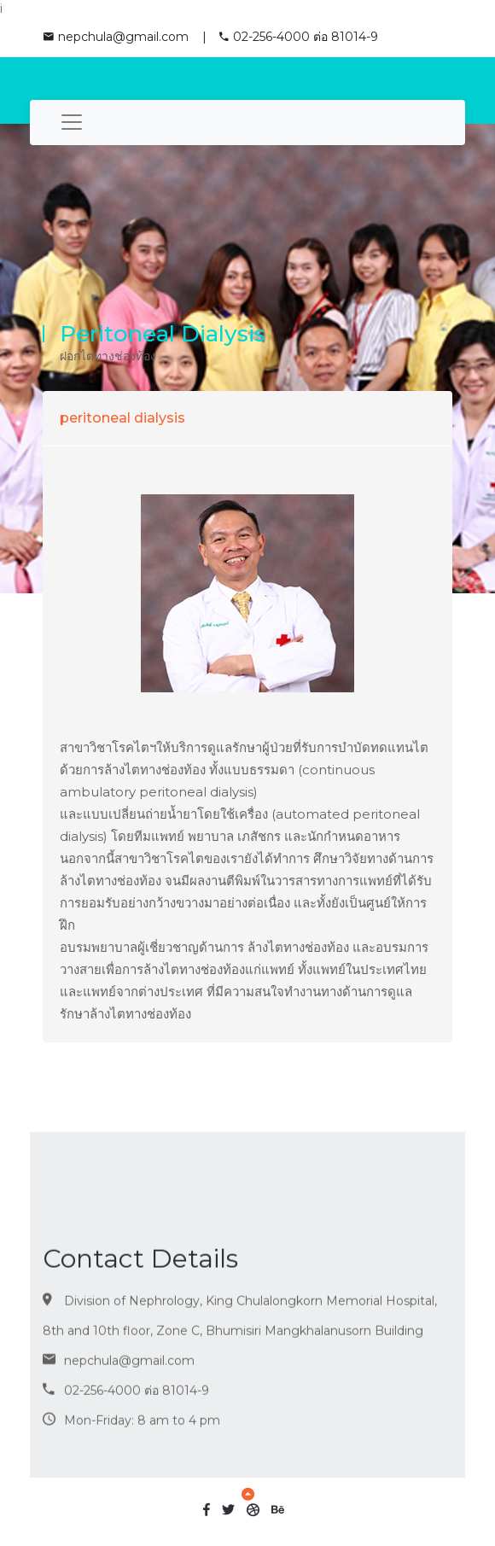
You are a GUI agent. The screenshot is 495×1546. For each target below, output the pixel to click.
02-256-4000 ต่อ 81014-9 (298, 36)
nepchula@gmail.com (116, 36)
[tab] (247, 418)
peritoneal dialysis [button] (122, 418)
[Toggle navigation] (71, 122)
